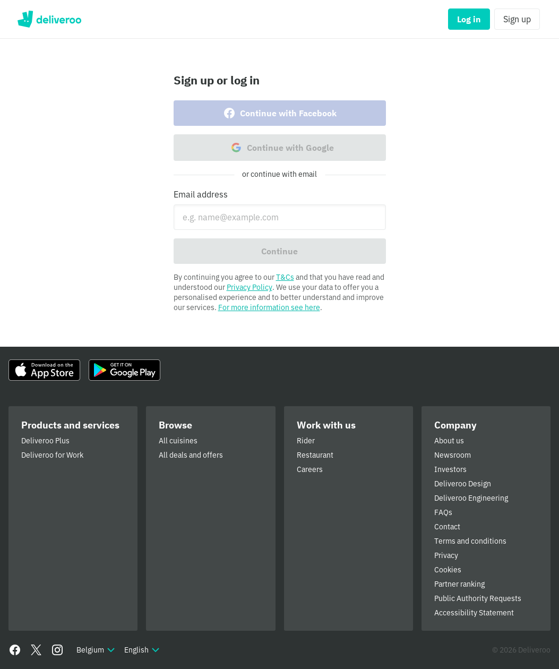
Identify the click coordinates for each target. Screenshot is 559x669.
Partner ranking (459, 584)
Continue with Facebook (280, 113)
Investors (450, 469)
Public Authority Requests (477, 598)
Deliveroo (49, 19)
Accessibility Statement (474, 612)
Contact (447, 526)
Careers (310, 469)
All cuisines (178, 440)
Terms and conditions (470, 541)
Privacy (446, 555)
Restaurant (315, 455)
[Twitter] (36, 650)
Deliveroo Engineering (471, 498)
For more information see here (269, 307)
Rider (306, 440)
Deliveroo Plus (45, 440)
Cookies (447, 569)
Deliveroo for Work (52, 455)
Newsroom (452, 455)
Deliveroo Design (462, 483)
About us (449, 440)
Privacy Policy (249, 287)
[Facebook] (14, 650)
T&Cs (285, 277)
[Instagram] (57, 650)
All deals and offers (191, 455)
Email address (201, 194)
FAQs (443, 512)
